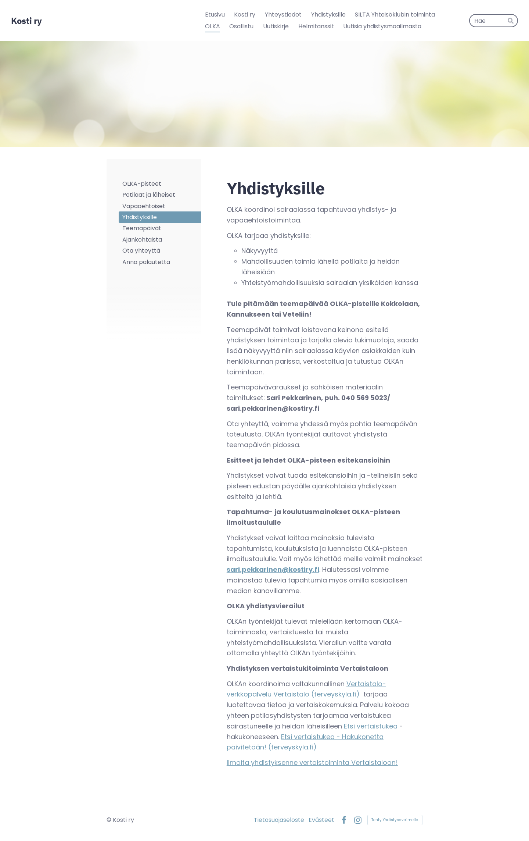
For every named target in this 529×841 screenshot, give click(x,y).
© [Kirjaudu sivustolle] (110, 820)
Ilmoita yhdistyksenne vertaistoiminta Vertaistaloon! (312, 762)
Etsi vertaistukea (371, 726)
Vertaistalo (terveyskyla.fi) (316, 694)
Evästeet (321, 820)
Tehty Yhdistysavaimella (394, 820)
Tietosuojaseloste (279, 820)
